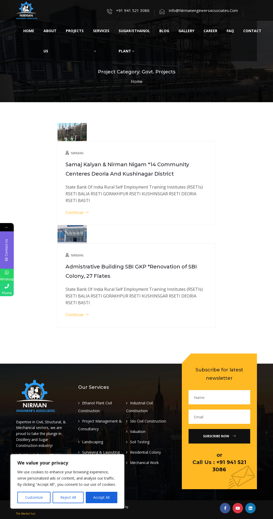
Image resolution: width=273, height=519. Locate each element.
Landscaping (92, 441)
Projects (75, 30)
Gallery (186, 30)
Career (210, 30)
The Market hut (25, 513)
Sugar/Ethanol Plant (134, 40)
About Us (50, 40)
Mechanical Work (144, 462)
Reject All (68, 497)
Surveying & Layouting (101, 452)
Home (28, 30)
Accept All (101, 497)
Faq (230, 30)
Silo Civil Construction (148, 421)
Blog (164, 30)
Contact (252, 30)
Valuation (138, 431)
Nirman (77, 153)
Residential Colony (145, 452)
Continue (77, 212)
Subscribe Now (219, 436)
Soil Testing (139, 441)
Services (101, 40)
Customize (34, 497)
